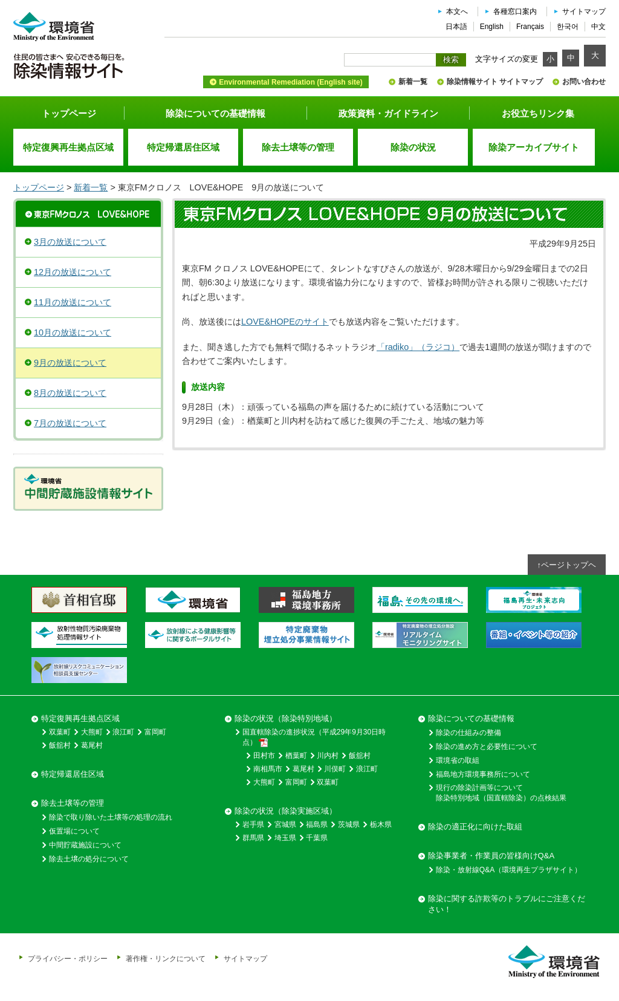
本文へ (457, 11)
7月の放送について (70, 423)
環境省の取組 (457, 760)
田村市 (264, 755)
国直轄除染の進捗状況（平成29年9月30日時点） (314, 737)
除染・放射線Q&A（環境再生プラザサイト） (509, 870)
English (492, 26)
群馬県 (253, 838)
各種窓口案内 (515, 11)
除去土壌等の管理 (72, 803)
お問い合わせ (584, 81)
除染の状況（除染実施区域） (286, 810)
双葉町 (60, 732)
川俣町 (335, 769)
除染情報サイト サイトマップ (495, 81)
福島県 (317, 824)
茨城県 (349, 824)
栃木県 (381, 824)
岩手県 (253, 824)
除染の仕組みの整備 (468, 732)
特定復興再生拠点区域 (80, 718)
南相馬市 (267, 769)
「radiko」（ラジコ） (418, 347)
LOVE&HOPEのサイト (285, 321)
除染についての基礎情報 (215, 113)
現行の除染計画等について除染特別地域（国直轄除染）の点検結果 (501, 792)
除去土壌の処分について (89, 859)
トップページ (69, 113)
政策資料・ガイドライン (388, 113)
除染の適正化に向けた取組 (475, 826)
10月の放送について (72, 332)
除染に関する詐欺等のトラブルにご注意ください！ (506, 904)
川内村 (328, 755)
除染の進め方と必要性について (486, 746)
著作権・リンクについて (166, 958)
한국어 (567, 26)
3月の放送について (70, 242)
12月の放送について (72, 272)
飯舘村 (60, 745)
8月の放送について (70, 393)
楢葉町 (296, 755)
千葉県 (317, 838)
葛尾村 (92, 745)
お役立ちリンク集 (538, 113)
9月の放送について (70, 363)
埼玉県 (285, 838)
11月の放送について (72, 302)
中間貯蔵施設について (85, 845)
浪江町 (123, 732)
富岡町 (155, 732)
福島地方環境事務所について (483, 774)
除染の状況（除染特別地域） (286, 718)
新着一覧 (412, 81)
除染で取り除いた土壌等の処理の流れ (110, 817)
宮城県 (285, 824)
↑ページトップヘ (567, 564)
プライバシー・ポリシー (68, 958)
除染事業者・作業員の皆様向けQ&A (491, 855)
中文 (598, 26)
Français (530, 26)
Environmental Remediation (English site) (290, 82)
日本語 (456, 26)
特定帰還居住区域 (72, 774)
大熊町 (92, 732)
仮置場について (74, 831)
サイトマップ (584, 11)
